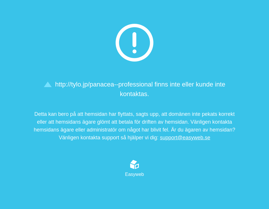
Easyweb (134, 168)
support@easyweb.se (185, 137)
